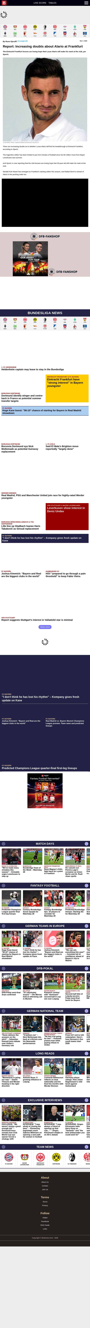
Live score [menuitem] (40, 3)
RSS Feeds (45, 1290)
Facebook (45, 1287)
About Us (45, 1247)
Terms (45, 1267)
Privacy (45, 1271)
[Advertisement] (45, 38)
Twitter (45, 1283)
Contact (45, 1251)
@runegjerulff (22, 72)
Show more (45, 692)
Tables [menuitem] (52, 3)
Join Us (45, 1255)
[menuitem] (5, 3)
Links (45, 1294)
